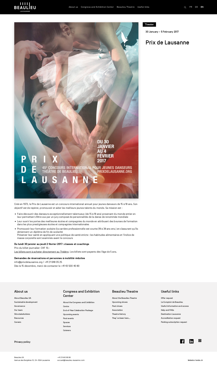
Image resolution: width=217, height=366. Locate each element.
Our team (18, 310)
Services (67, 326)
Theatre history (119, 314)
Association (117, 310)
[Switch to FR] (191, 7)
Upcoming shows (120, 302)
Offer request (167, 298)
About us (73, 7)
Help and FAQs (167, 310)
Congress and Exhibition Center (97, 7)
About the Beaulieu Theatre (124, 298)
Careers (17, 322)
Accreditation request (171, 318)
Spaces (66, 322)
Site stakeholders (22, 314)
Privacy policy (22, 341)
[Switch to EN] (202, 7)
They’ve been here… (121, 318)
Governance (19, 306)
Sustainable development (25, 302)
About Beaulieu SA (22, 298)
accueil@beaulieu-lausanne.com (71, 360)
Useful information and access (175, 306)
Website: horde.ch (195, 360)
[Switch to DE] (196, 7)
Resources (19, 318)
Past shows (117, 306)
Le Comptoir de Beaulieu (172, 302)
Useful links (143, 7)
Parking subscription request (174, 322)
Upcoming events (71, 314)
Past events (68, 318)
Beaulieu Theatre (126, 7)
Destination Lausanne (171, 314)
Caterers (67, 330)
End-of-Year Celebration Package (78, 310)
